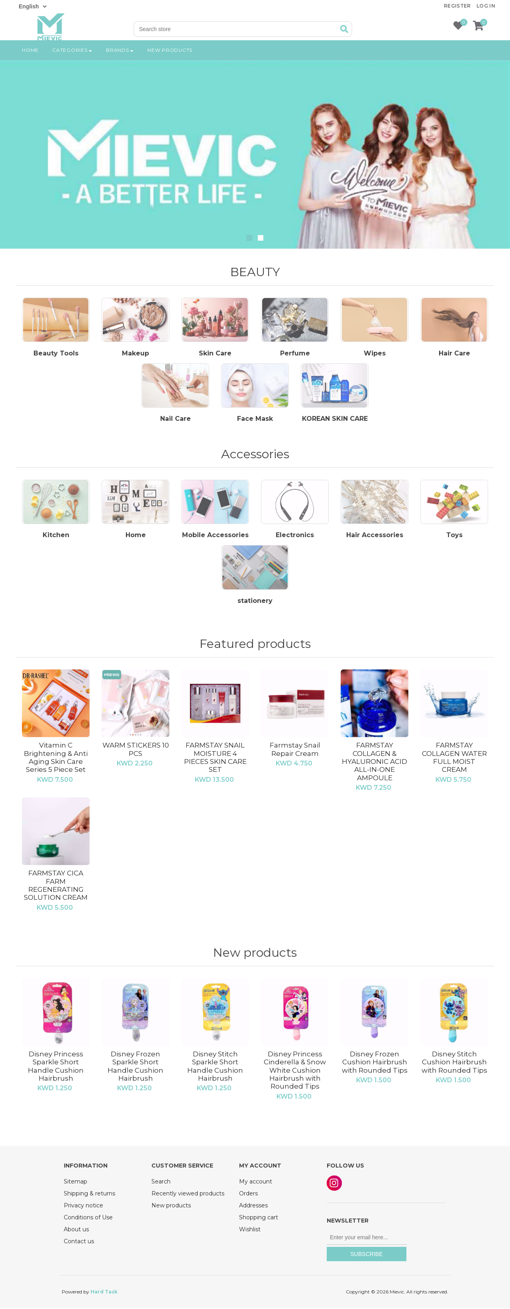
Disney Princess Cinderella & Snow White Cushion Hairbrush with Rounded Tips (295, 1071)
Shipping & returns (89, 1194)
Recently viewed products (187, 1194)
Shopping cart (258, 1218)
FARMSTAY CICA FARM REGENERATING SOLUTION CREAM (56, 886)
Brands (120, 58)
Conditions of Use (88, 1218)
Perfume (295, 353)
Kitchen (56, 536)
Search (161, 1182)
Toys (454, 536)
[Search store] (236, 29)
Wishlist (250, 1230)
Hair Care (454, 353)
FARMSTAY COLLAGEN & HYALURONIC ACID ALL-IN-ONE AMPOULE (374, 762)
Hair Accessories (374, 536)
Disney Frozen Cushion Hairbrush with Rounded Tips (375, 1063)
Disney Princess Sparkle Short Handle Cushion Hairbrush (56, 1067)
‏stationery (255, 602)
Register (457, 6)
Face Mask (255, 420)
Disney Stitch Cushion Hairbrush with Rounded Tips (454, 1063)
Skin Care (215, 353)
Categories (72, 58)
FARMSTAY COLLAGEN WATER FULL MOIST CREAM (454, 758)
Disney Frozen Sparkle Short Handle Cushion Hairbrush (135, 1067)
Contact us (79, 1242)
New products (169, 58)
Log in (486, 6)
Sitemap (75, 1182)
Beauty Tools (55, 353)
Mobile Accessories (215, 536)
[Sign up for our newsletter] (366, 1238)
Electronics (295, 536)
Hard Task (104, 1292)
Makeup (135, 353)
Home (30, 58)
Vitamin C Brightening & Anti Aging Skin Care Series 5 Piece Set (56, 758)
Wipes (375, 353)
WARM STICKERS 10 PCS (135, 750)
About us (76, 1230)
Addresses (253, 1206)
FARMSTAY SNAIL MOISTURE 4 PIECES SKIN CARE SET (215, 758)
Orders (248, 1194)
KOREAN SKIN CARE (335, 420)
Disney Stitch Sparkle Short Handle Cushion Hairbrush (215, 1067)
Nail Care (175, 420)
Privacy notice (83, 1206)
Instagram (334, 1183)
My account (255, 1182)
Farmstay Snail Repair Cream (295, 750)
